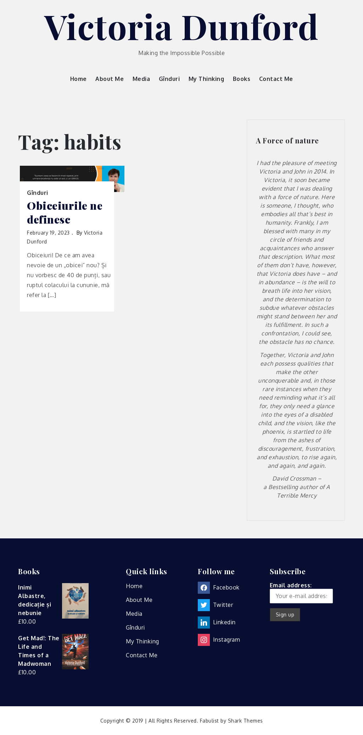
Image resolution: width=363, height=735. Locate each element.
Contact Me (276, 78)
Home (78, 78)
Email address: (301, 592)
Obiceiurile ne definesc (64, 212)
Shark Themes (245, 721)
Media (141, 78)
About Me (109, 78)
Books (242, 78)
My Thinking (206, 78)
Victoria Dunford (181, 26)
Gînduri (169, 78)
